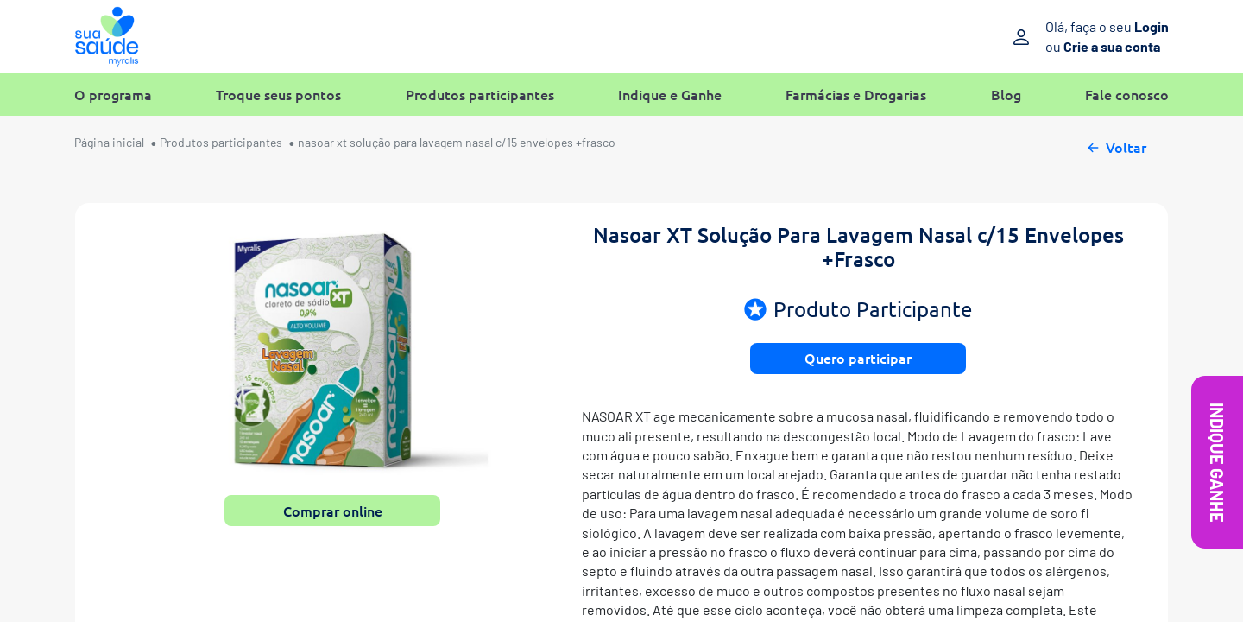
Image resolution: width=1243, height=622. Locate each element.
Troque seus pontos (278, 94)
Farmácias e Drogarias (856, 94)
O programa (113, 94)
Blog (1006, 94)
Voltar (1115, 145)
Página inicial (109, 142)
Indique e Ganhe (670, 94)
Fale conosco (1127, 94)
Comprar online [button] (332, 510)
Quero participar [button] (858, 357)
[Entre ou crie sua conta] (1042, 36)
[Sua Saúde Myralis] (106, 36)
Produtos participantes (480, 94)
